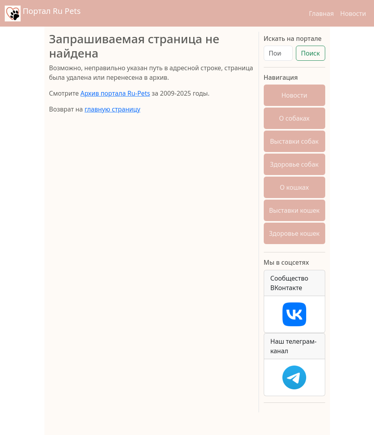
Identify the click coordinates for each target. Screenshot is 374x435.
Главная (321, 13)
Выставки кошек (294, 210)
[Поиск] (278, 53)
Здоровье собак (294, 164)
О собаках (294, 118)
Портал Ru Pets (43, 13)
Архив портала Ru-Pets (115, 93)
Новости (353, 13)
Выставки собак (294, 141)
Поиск (310, 53)
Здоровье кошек (294, 233)
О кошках (294, 187)
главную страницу (112, 109)
